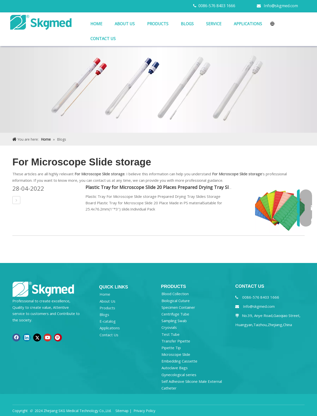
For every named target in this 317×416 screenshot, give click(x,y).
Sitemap (122, 410)
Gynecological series (178, 374)
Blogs (104, 314)
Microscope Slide (175, 354)
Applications (110, 327)
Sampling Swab (174, 320)
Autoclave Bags (174, 367)
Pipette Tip (171, 347)
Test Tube (170, 334)
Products (107, 307)
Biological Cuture (175, 300)
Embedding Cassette (179, 361)
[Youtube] (48, 337)
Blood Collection (175, 293)
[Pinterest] (58, 337)
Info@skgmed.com (281, 5)
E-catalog (108, 321)
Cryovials (169, 327)
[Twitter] (37, 337)
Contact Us (109, 334)
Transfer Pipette (175, 340)
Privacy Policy (144, 410)
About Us (107, 301)
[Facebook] (16, 337)
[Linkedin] (27, 337)
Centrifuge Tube (175, 314)
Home (105, 294)
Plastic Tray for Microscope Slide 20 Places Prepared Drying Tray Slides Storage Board (177, 187)
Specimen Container (178, 307)
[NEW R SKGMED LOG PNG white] (43, 289)
